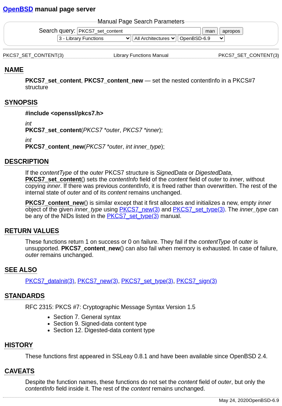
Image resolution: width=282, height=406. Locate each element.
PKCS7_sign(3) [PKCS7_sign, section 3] (197, 281)
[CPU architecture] (154, 38)
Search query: (121, 31)
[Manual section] (94, 38)
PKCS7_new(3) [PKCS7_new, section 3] (139, 209)
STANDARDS (24, 296)
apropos (231, 31)
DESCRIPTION (26, 161)
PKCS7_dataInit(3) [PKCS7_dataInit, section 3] (49, 281)
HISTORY (18, 345)
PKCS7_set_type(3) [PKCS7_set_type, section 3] (199, 209)
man (210, 31)
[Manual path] (201, 38)
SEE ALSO (20, 269)
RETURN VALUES (31, 231)
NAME (14, 69)
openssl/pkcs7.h (77, 113)
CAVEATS (19, 371)
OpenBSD (18, 9)
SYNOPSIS (20, 102)
